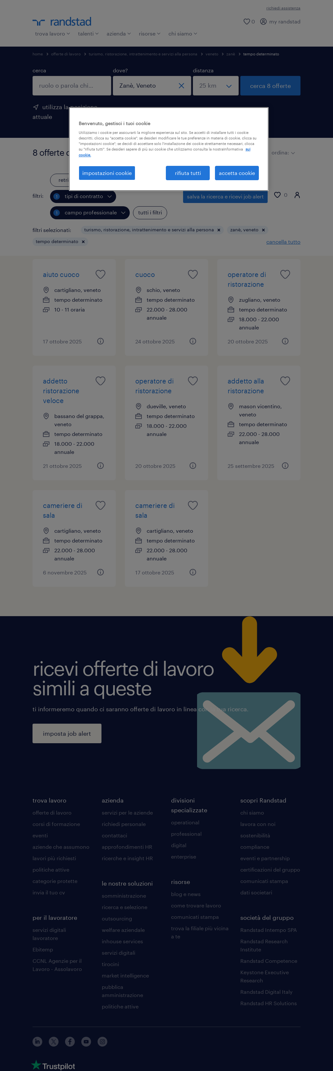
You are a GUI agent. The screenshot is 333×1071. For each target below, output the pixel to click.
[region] (169, 149)
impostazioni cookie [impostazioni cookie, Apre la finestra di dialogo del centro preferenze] (107, 173)
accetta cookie (237, 173)
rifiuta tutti (188, 173)
